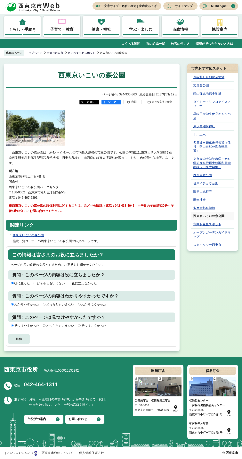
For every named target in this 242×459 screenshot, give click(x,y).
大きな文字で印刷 (162, 101)
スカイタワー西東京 (207, 244)
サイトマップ (184, 6)
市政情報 (180, 29)
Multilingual (219, 6)
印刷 (133, 101)
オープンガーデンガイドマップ (212, 234)
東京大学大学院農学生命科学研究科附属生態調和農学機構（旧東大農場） (212, 163)
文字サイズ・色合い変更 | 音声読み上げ (130, 6)
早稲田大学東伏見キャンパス (212, 116)
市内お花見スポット (207, 224)
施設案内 (219, 29)
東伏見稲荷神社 (204, 126)
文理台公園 (201, 85)
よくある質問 (130, 43)
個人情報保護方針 (91, 453)
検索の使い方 (180, 43)
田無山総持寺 (202, 191)
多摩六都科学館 (204, 208)
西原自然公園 (202, 175)
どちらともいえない (51, 283)
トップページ (34, 52)
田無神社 (199, 199)
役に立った (22, 283)
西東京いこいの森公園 (28, 235)
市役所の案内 (36, 419)
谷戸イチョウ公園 (205, 183)
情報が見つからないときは (214, 43)
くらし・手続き (22, 29)
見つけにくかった (93, 325)
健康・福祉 (101, 29)
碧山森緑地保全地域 (207, 93)
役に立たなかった (84, 283)
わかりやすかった (26, 304)
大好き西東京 (55, 52)
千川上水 (199, 134)
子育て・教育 (62, 29)
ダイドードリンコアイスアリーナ (212, 104)
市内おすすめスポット (81, 52)
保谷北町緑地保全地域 (208, 77)
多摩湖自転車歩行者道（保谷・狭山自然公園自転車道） (212, 147)
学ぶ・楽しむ (140, 29)
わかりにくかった (93, 304)
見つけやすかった (26, 325)
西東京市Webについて (57, 453)
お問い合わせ (77, 419)
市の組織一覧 (155, 43)
